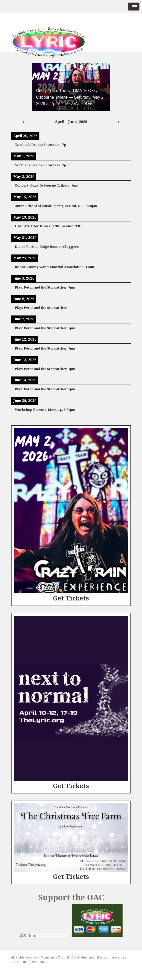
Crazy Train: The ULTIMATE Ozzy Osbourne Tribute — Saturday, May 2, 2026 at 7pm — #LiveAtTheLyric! (70, 97)
